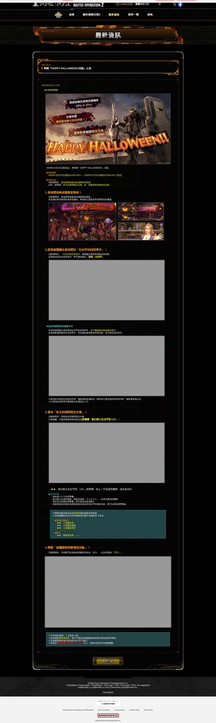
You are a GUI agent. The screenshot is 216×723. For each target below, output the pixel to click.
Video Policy (148, 710)
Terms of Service (104, 710)
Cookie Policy (134, 710)
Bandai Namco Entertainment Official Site (78, 710)
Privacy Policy (120, 710)
